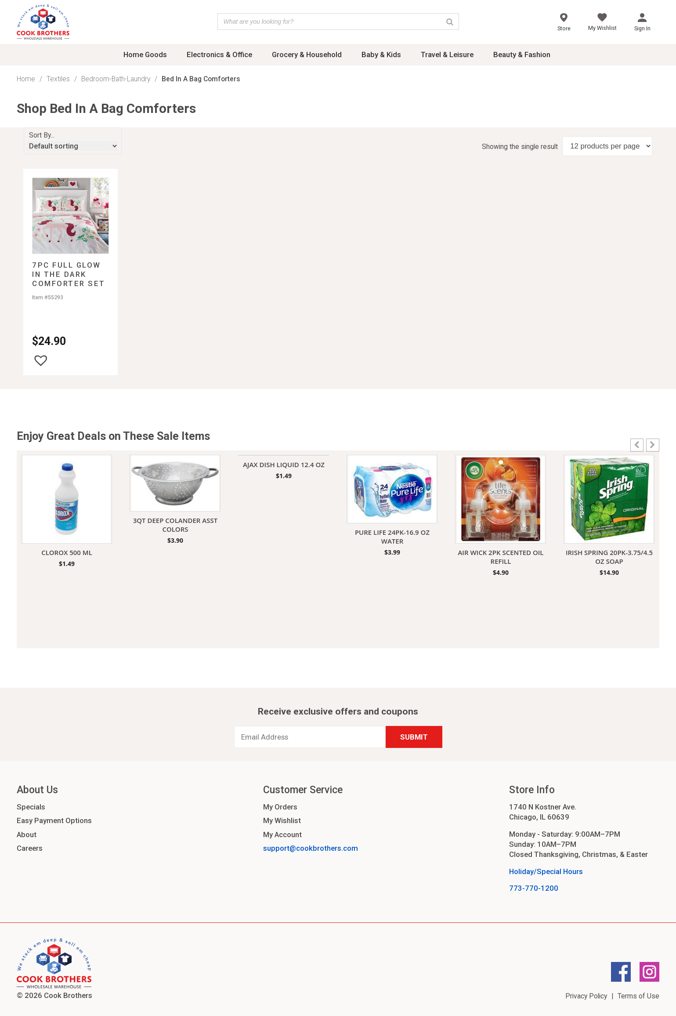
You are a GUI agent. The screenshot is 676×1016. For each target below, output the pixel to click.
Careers (30, 848)
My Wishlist (282, 820)
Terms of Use (638, 996)
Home (26, 79)
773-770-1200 (533, 888)
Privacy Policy (586, 996)
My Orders (280, 806)
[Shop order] (72, 146)
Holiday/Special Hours (546, 871)
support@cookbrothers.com (310, 848)
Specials (31, 806)
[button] (41, 360)
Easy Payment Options (54, 820)
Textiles (58, 79)
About (26, 834)
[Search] (450, 21)
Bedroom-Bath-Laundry (115, 79)
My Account (282, 834)
